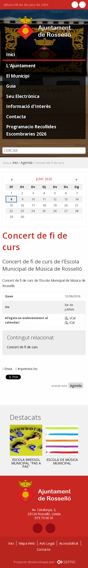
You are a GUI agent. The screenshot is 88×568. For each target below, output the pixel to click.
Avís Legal (46, 543)
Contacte (43, 549)
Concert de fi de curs (22, 347)
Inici (10, 54)
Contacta (16, 116)
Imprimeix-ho (28, 369)
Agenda (26, 162)
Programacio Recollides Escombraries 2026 (31, 130)
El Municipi (17, 76)
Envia (8, 369)
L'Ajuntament (21, 65)
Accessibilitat (69, 543)
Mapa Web (27, 543)
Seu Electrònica (22, 96)
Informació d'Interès (28, 106)
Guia (11, 86)
